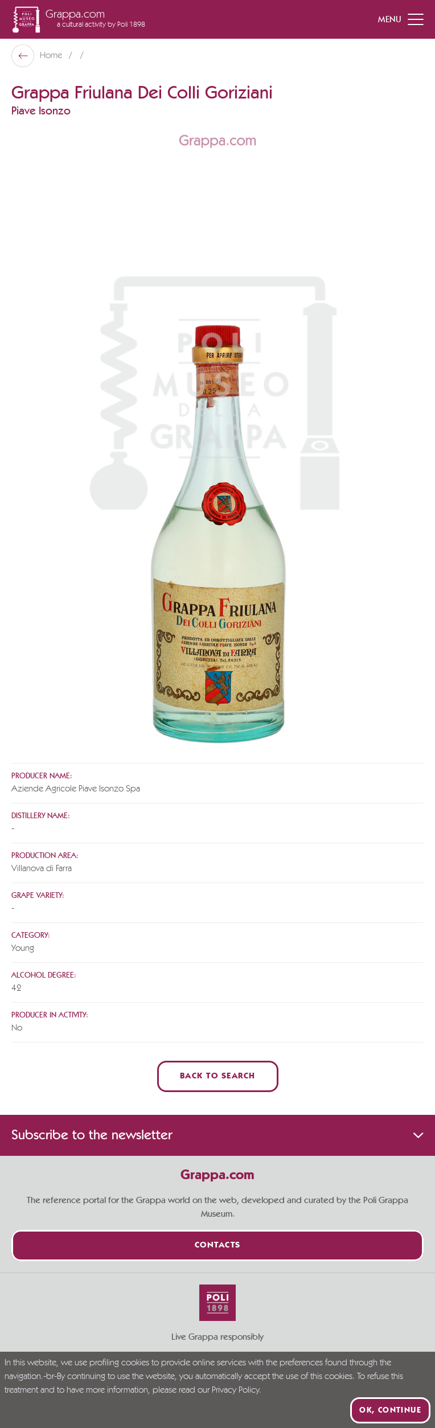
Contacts (218, 1245)
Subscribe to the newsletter (217, 1135)
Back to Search (218, 1076)
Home (52, 55)
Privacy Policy (235, 1390)
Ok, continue (390, 1410)
